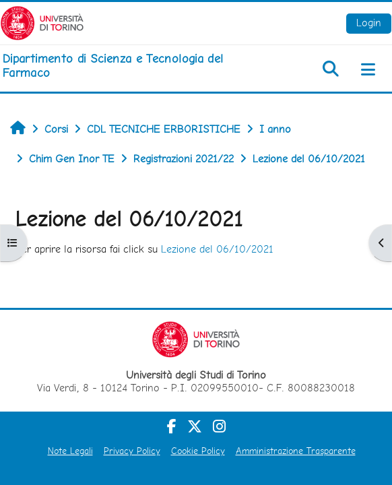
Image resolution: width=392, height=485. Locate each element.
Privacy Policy (132, 451)
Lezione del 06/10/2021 (217, 249)
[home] (131, 65)
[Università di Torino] (42, 21)
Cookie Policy (198, 451)
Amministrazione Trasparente (296, 451)
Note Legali (70, 451)
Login (368, 22)
